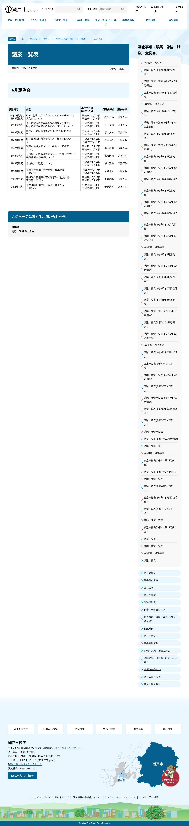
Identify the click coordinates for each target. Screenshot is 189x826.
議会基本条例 (151, 580)
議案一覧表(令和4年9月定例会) (160, 472)
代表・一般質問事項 (154, 609)
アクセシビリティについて (121, 797)
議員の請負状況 (152, 684)
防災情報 (80, 729)
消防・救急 (109, 729)
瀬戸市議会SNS (152, 669)
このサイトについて (40, 797)
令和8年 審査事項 (154, 63)
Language (179, 9)
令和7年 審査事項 (154, 104)
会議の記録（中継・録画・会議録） (160, 660)
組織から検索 (50, 729)
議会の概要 (150, 573)
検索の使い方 (141, 9)
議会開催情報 (151, 643)
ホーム (20, 39)
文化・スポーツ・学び (105, 22)
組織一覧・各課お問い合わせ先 (25, 764)
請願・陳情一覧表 (153, 431)
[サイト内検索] (66, 9)
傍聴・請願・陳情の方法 (157, 650)
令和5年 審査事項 (154, 345)
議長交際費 (150, 595)
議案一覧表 (150, 539)
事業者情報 (128, 20)
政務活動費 (150, 602)
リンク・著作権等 (149, 797)
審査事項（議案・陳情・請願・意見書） (71, 39)
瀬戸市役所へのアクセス (68, 748)
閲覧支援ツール (161, 9)
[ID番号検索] (109, 9)
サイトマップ (62, 797)
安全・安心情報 (15, 20)
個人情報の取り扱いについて (88, 797)
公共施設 (138, 729)
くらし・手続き (38, 20)
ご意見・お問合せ (24, 775)
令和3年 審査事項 (154, 553)
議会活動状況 (151, 636)
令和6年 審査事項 (154, 247)
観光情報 (173, 20)
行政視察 (148, 628)
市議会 (46, 39)
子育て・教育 (61, 20)
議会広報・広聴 (152, 677)
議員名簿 (148, 587)
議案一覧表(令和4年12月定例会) (161, 439)
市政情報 (150, 20)
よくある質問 (21, 729)
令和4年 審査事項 (154, 453)
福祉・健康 (83, 20)
